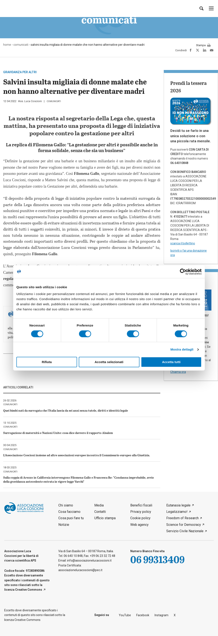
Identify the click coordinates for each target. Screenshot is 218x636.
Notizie (63, 525)
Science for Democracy (183, 525)
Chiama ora (178, 372)
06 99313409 (157, 559)
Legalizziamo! (177, 512)
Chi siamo (65, 505)
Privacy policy (140, 512)
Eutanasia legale (178, 505)
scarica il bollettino (182, 243)
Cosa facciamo (69, 512)
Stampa (203, 45)
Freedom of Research (182, 518)
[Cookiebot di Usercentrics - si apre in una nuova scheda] (183, 271)
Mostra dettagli (181, 349)
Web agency (139, 525)
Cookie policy (140, 518)
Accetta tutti (171, 362)
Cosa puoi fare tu (71, 518)
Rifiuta (47, 362)
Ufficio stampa (105, 518)
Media (99, 505)
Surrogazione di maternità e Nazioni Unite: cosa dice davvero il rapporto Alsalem (58, 433)
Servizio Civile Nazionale (185, 531)
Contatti (100, 512)
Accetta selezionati (109, 362)
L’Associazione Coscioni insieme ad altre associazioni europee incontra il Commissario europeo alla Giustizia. (76, 455)
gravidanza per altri (20, 72)
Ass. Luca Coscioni (30, 101)
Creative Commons (28, 589)
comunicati (54, 101)
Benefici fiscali (141, 505)
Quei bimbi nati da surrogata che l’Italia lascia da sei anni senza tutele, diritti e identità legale (65, 410)
